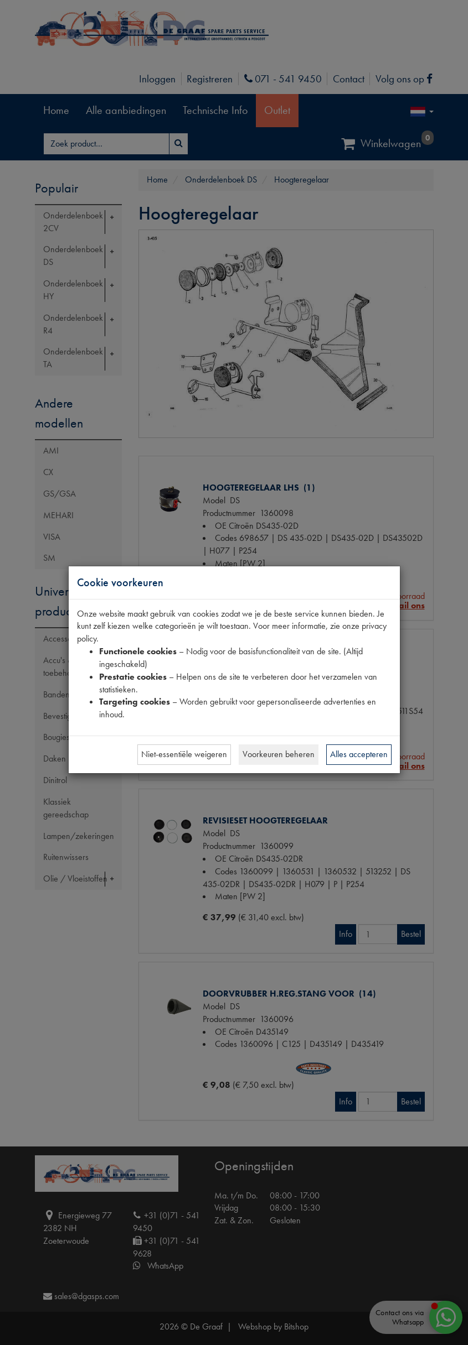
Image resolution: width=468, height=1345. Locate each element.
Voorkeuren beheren (279, 754)
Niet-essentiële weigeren (184, 754)
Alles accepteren (359, 754)
